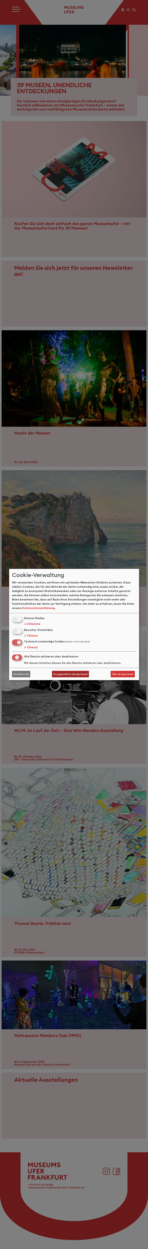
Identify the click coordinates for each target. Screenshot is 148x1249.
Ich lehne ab (21, 674)
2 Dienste (32, 624)
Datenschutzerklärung (38, 608)
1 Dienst (31, 636)
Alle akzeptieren (123, 674)
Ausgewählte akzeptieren (70, 674)
